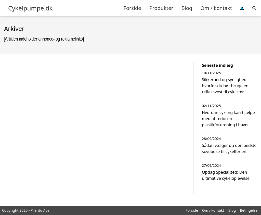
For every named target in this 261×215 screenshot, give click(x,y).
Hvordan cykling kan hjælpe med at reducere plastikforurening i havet (228, 119)
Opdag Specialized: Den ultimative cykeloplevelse (226, 175)
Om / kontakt (216, 8)
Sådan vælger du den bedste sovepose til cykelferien (229, 148)
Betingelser (249, 210)
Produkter (161, 8)
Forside (132, 8)
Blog (186, 8)
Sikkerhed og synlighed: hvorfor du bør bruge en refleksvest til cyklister (225, 86)
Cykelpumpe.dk (30, 8)
